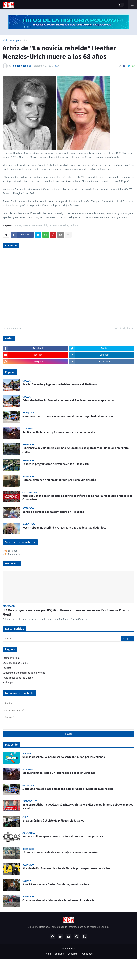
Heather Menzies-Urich (35, 225)
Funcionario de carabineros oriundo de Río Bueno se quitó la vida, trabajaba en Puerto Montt (75, 449)
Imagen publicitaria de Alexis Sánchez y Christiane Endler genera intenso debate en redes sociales (77, 806)
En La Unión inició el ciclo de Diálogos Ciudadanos (53, 820)
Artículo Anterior (13, 328)
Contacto (72, 953)
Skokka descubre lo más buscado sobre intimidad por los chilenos (63, 757)
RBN (73, 948)
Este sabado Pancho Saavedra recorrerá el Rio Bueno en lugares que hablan (68, 400)
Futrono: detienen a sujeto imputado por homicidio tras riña (59, 480)
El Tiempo (8, 682)
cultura (25, 41)
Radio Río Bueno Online (15, 663)
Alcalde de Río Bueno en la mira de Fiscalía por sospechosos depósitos (66, 868)
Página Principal (11, 41)
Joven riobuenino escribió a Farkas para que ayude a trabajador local (64, 527)
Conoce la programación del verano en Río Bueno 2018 (55, 464)
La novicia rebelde (58, 225)
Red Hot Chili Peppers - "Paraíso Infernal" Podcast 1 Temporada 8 (62, 836)
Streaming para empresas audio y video (24, 672)
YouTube (59, 953)
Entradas (11, 550)
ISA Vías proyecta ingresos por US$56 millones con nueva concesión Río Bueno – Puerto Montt (66, 612)
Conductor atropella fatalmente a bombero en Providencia (58, 900)
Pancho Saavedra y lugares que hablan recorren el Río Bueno (59, 384)
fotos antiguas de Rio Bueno (18, 677)
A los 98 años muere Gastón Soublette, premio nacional (56, 884)
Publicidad (87, 953)
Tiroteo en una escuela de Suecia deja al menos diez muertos (60, 852)
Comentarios (13, 554)
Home (48, 953)
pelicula (74, 225)
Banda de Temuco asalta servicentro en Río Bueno (53, 511)
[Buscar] (68, 639)
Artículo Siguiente (123, 328)
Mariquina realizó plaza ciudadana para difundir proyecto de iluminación (67, 416)
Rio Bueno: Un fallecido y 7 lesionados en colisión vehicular (58, 432)
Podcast (7, 668)
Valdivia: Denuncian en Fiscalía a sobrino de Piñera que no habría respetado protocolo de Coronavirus (77, 497)
